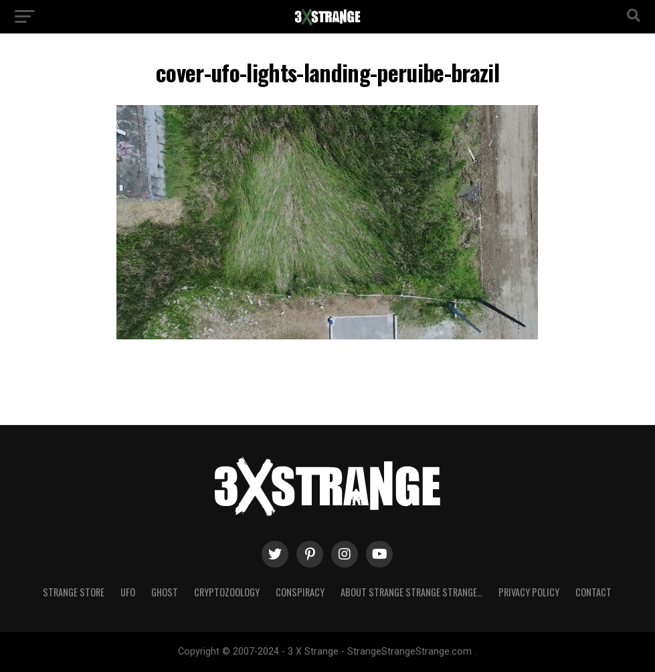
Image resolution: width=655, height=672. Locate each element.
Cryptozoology (227, 592)
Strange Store (73, 592)
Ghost (164, 592)
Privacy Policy (528, 592)
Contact (593, 592)
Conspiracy (300, 592)
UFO (127, 592)
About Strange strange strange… (411, 592)
